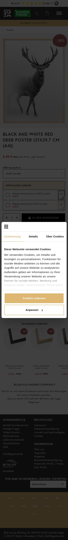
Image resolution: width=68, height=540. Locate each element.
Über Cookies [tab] (55, 236)
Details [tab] (33, 236)
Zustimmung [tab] (12, 236)
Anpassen (34, 309)
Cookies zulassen (34, 298)
